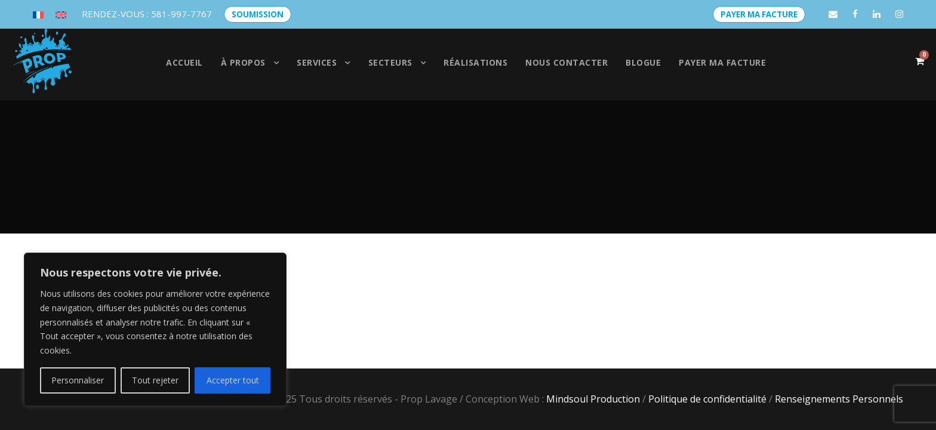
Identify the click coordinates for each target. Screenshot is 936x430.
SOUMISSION (258, 14)
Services (317, 62)
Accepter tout (233, 380)
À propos (243, 62)
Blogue (643, 62)
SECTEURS (390, 62)
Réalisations (475, 62)
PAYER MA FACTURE (759, 14)
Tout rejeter (155, 380)
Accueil (184, 62)
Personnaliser (77, 380)
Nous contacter (566, 62)
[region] (155, 329)
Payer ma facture (722, 62)
